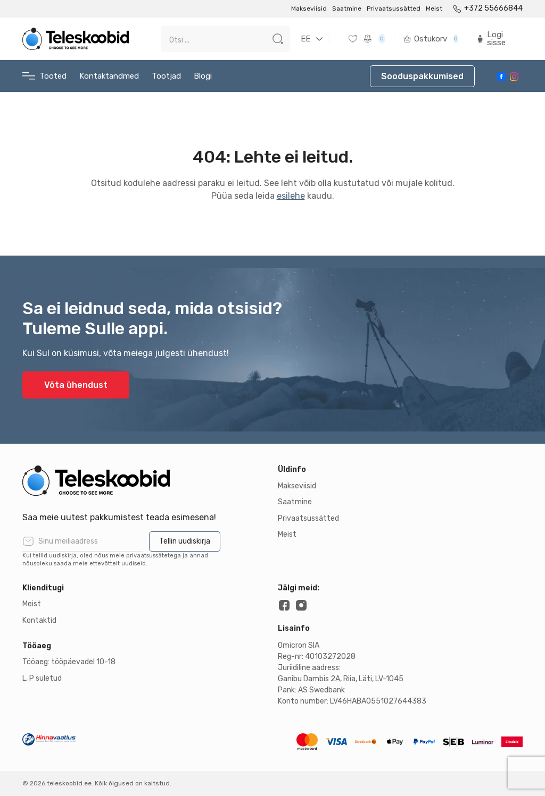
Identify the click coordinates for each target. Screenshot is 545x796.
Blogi (203, 76)
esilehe (291, 196)
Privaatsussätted (393, 8)
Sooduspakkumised (422, 76)
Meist (434, 8)
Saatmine (346, 8)
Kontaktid (39, 620)
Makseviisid (309, 8)
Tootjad (166, 76)
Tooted (44, 76)
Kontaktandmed (109, 76)
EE (305, 39)
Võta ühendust (76, 385)
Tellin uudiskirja (184, 541)
